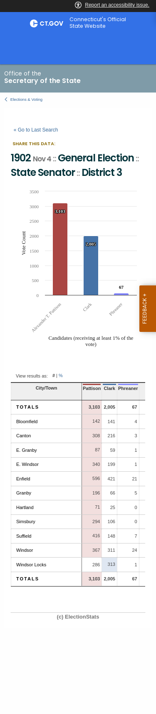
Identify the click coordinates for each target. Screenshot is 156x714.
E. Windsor (27, 464)
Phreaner (128, 388)
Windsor (24, 550)
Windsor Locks (31, 564)
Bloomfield (26, 421)
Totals (27, 407)
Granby (23, 492)
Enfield (23, 478)
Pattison (92, 388)
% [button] (61, 375)
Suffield (24, 536)
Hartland (25, 507)
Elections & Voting (26, 99)
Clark (109, 388)
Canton (23, 435)
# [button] (53, 375)
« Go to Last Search (36, 130)
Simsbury (25, 521)
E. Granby (26, 450)
